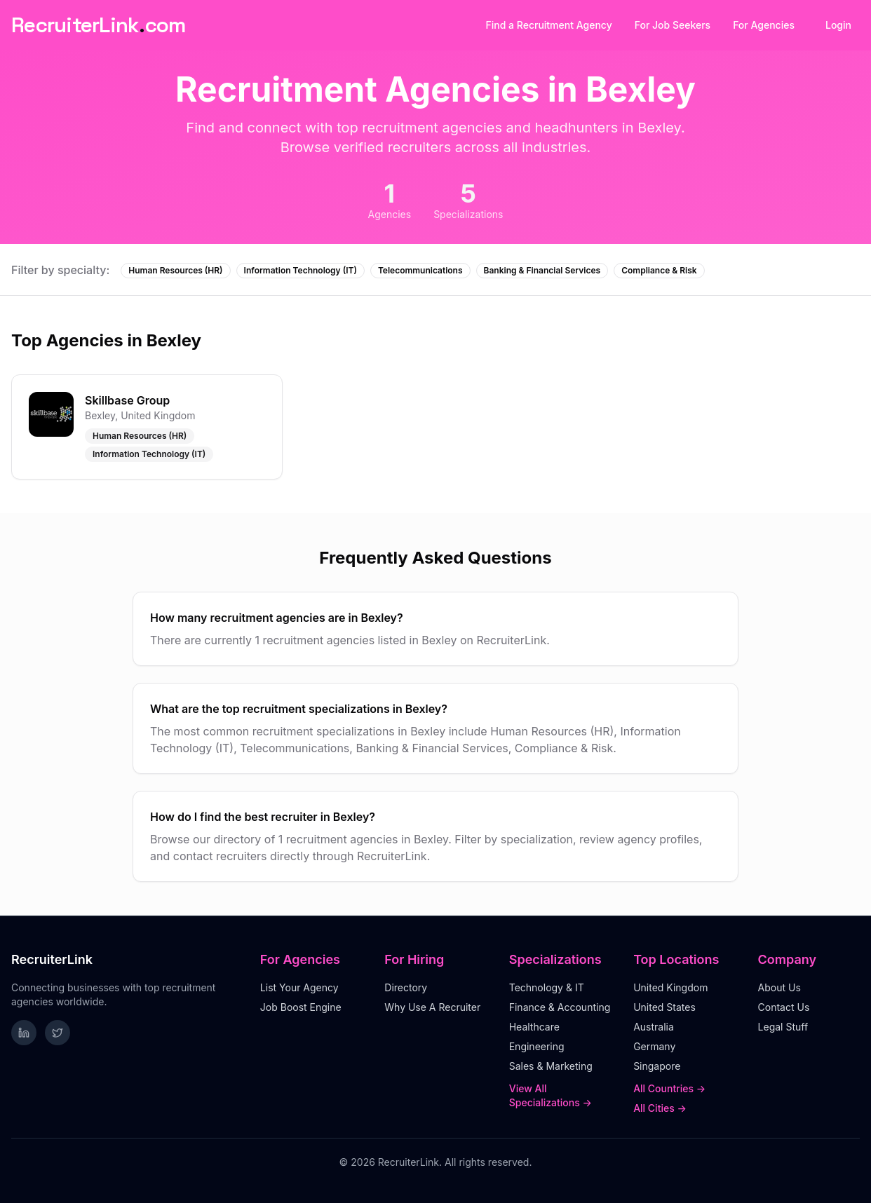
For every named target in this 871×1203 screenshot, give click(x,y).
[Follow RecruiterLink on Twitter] (57, 1032)
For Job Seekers (672, 25)
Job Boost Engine (301, 1007)
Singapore (656, 1066)
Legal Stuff (783, 1027)
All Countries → (669, 1088)
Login (838, 25)
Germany (654, 1046)
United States (664, 1007)
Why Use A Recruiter (432, 1007)
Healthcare (534, 1027)
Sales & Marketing (551, 1066)
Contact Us (784, 1007)
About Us (779, 987)
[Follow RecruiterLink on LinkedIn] (23, 1032)
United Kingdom (670, 987)
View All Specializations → (550, 1095)
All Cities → (660, 1108)
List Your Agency (299, 987)
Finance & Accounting (560, 1007)
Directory (405, 987)
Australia (653, 1027)
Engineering (537, 1046)
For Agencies (764, 25)
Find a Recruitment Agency (549, 25)
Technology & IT (546, 987)
